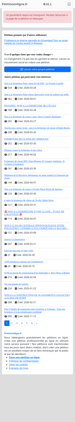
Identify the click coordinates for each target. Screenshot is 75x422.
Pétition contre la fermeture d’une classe (23, 150)
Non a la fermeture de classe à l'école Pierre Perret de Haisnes (33, 189)
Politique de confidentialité (23, 361)
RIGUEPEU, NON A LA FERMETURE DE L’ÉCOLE (30, 105)
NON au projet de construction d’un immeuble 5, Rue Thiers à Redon (37, 273)
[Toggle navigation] (69, 4)
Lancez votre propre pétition (37, 69)
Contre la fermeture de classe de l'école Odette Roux (29, 200)
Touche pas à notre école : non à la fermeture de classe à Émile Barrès (37, 128)
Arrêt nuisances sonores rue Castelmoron (23, 261)
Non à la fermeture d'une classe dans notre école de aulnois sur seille (36, 94)
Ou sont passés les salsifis (16, 284)
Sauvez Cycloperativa (14, 239)
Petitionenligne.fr (15, 4)
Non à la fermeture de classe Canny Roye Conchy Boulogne (32, 116)
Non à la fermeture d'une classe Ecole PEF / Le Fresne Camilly (34, 83)
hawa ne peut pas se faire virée (18, 250)
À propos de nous (18, 368)
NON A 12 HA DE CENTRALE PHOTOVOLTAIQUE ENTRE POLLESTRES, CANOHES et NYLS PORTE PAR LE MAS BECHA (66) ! (37, 228)
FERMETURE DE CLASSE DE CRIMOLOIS (26, 139)
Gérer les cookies (18, 364)
